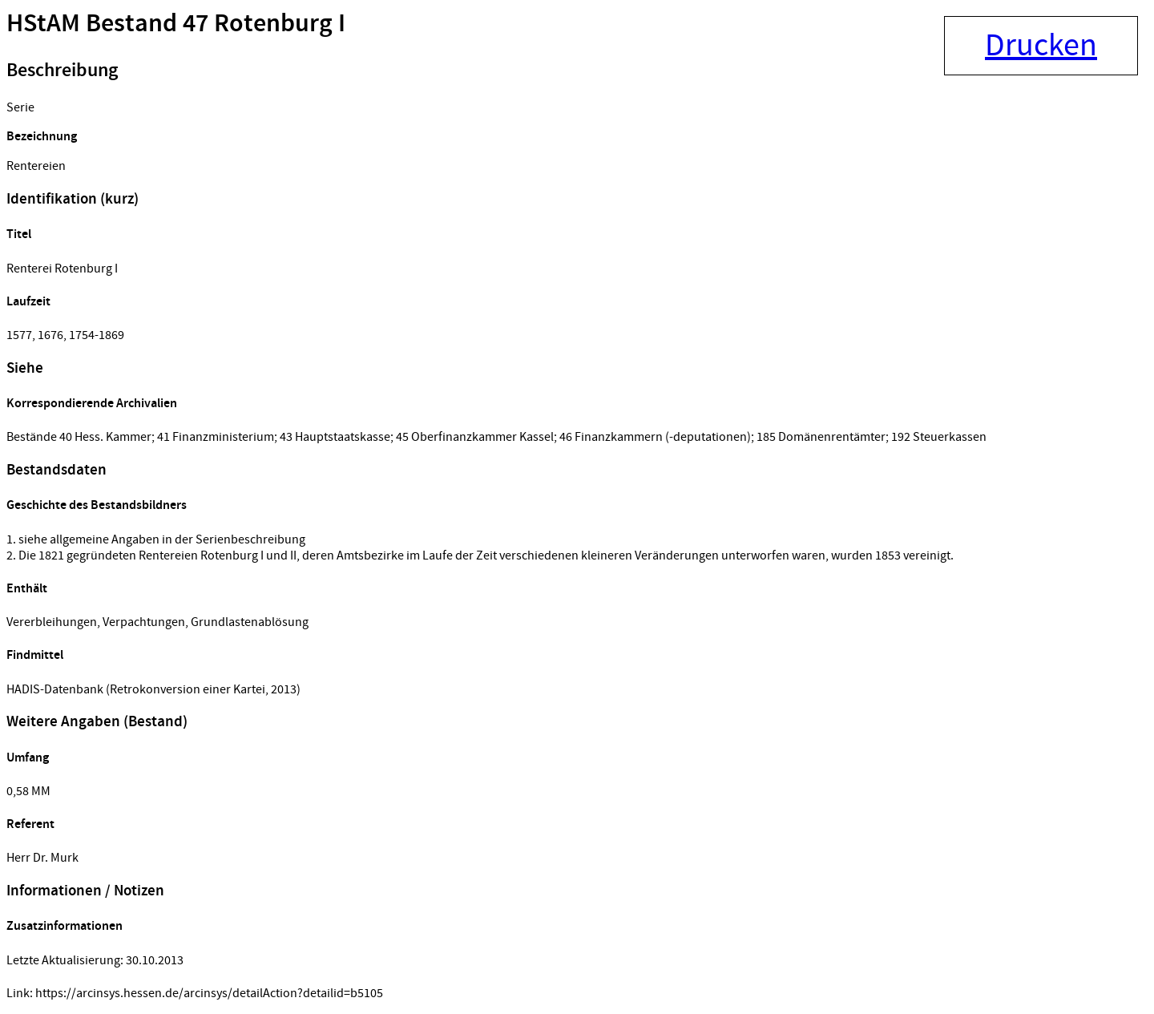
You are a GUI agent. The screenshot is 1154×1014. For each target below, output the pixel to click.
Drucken (1041, 46)
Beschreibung (62, 70)
